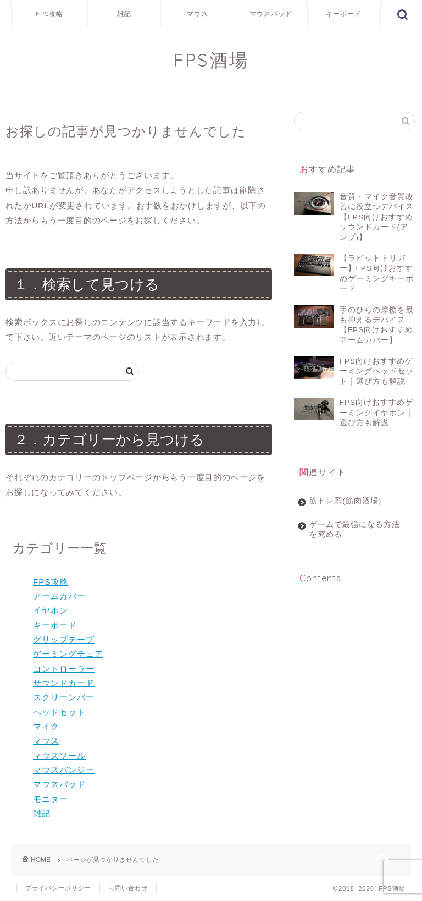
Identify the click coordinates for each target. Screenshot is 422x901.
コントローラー (64, 668)
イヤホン (50, 610)
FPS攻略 (49, 13)
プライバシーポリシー (58, 887)
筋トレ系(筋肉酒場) (345, 501)
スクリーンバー (64, 697)
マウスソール (59, 755)
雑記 (124, 13)
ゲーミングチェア (68, 653)
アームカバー (59, 596)
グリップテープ (64, 639)
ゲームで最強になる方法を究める (350, 529)
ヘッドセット (59, 712)
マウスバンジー (64, 769)
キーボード (344, 13)
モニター (50, 799)
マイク (46, 726)
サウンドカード (64, 683)
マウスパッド (270, 13)
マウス (197, 13)
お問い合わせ (128, 887)
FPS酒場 (211, 59)
